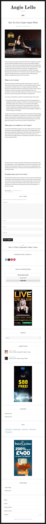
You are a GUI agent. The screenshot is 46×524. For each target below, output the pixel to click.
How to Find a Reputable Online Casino (20, 352)
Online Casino (8, 490)
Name (4, 220)
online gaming (8, 432)
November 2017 (8, 416)
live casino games (17, 429)
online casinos (32, 429)
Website (5, 232)
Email (5, 226)
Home (5, 500)
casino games (8, 429)
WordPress (24, 519)
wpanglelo (20, 26)
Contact (6, 514)
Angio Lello (23, 7)
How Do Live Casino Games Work (18, 358)
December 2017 (8, 413)
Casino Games (8, 190)
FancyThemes (30, 519)
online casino (25, 429)
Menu (23, 15)
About (5, 503)
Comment (5, 202)
